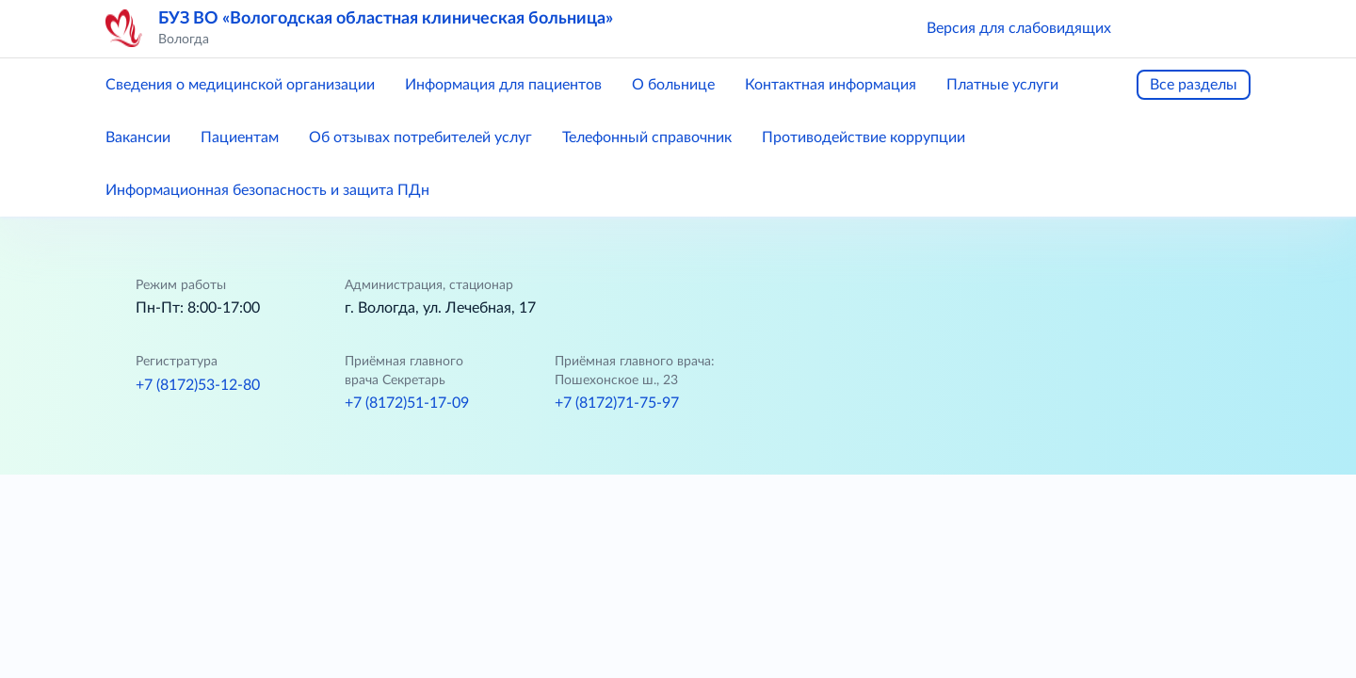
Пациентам (240, 137)
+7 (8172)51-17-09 (407, 403)
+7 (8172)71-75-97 (617, 403)
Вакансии (137, 137)
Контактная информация (830, 84)
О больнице (673, 84)
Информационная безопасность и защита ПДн (267, 190)
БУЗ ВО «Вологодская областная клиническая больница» (385, 18)
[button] (1152, 28)
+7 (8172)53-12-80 (198, 385)
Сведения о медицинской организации (240, 84)
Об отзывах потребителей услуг (420, 137)
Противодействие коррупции (863, 137)
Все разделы (1193, 84)
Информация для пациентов (503, 84)
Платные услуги (1002, 84)
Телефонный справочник (647, 137)
